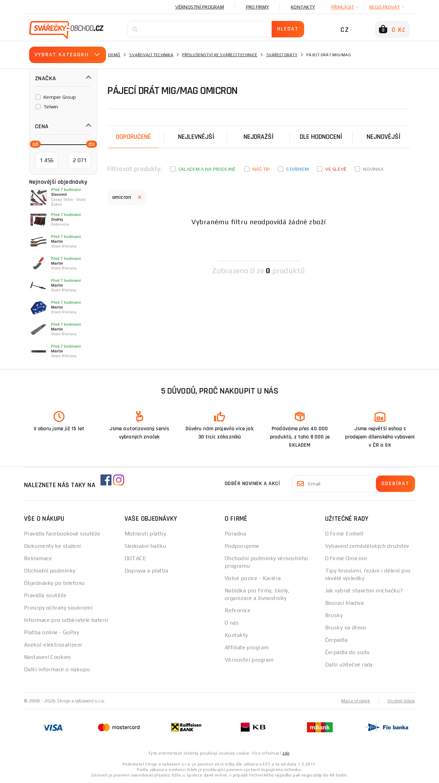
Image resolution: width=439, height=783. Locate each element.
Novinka (373, 169)
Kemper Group (60, 97)
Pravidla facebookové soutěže (62, 533)
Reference (237, 610)
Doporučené (133, 136)
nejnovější (384, 136)
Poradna (235, 533)
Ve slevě (335, 169)
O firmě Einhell (344, 533)
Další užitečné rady (349, 664)
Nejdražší (259, 136)
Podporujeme (242, 546)
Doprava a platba (146, 570)
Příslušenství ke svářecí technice (219, 54)
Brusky (334, 615)
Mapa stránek (354, 700)
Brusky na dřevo (345, 627)
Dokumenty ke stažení (52, 546)
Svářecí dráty (281, 54)
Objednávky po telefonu (54, 583)
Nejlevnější (196, 136)
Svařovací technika (151, 54)
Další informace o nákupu (57, 669)
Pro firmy (257, 7)
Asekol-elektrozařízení (53, 644)
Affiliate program (247, 647)
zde (285, 752)
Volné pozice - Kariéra (253, 578)
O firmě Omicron (346, 558)
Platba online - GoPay (51, 632)
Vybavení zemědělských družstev (367, 546)
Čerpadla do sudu (347, 652)
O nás (232, 622)
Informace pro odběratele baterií (66, 620)
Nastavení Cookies (47, 657)
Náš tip (261, 169)
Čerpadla (336, 640)
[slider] (33, 143)
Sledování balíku (145, 546)
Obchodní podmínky (49, 570)
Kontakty (303, 7)
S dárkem (297, 169)
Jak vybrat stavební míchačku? (364, 590)
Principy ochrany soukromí (58, 607)
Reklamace (38, 558)
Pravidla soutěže (45, 595)
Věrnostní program (199, 7)
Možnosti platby (145, 533)
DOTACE (135, 558)
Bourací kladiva (344, 603)
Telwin (51, 106)
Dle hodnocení (321, 136)
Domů (114, 54)
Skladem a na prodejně (207, 169)
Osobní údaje (401, 700)
